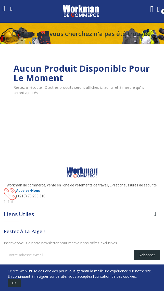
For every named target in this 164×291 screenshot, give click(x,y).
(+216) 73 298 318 (30, 196)
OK (14, 283)
